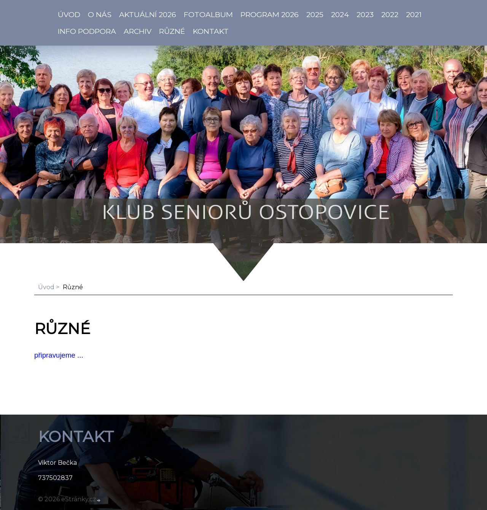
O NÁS (99, 14)
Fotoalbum (208, 14)
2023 (365, 14)
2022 (389, 14)
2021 (414, 14)
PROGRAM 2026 (269, 14)
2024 (340, 14)
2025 (314, 14)
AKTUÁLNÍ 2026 (147, 14)
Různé (172, 31)
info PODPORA (87, 31)
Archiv (137, 31)
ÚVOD (69, 14)
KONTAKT (211, 31)
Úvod (46, 287)
